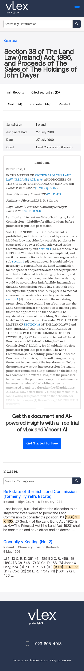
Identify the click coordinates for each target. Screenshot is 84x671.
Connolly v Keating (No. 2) (27, 541)
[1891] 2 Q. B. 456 (46, 188)
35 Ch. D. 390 (32, 211)
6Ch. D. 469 (53, 194)
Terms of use (20, 660)
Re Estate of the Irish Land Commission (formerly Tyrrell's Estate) (40, 494)
